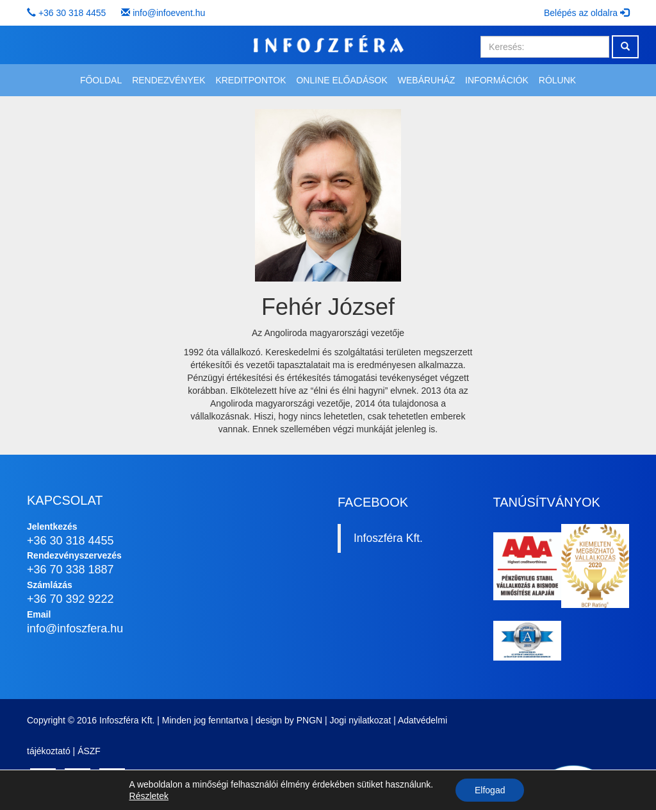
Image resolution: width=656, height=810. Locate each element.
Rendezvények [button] (168, 80)
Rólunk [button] (557, 80)
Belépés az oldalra (586, 13)
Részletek (148, 796)
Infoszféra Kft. (388, 538)
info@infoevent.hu (169, 13)
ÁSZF (89, 751)
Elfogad (490, 790)
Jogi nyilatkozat (360, 720)
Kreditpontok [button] (250, 80)
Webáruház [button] (426, 80)
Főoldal (101, 80)
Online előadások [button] (341, 80)
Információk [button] (497, 80)
